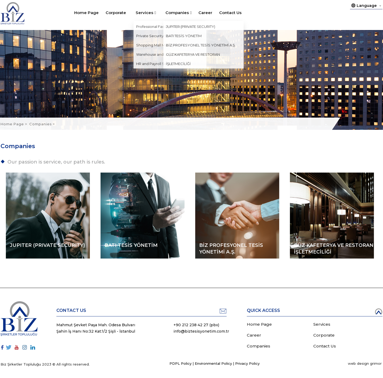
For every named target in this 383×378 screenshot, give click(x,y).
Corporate (116, 12)
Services (144, 12)
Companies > (42, 124)
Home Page (86, 12)
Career (205, 12)
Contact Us (230, 12)
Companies (177, 12)
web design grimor (365, 363)
